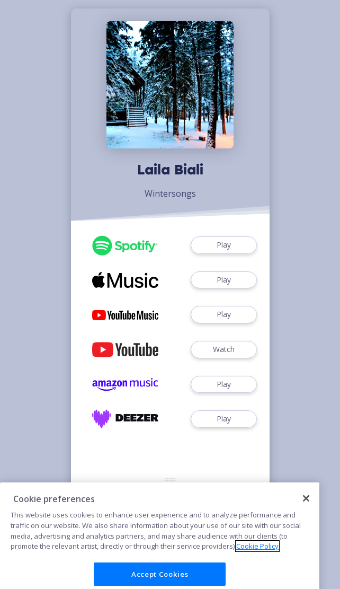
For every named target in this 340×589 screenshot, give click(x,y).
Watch (223, 349)
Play (223, 245)
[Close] (306, 508)
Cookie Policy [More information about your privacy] (257, 556)
